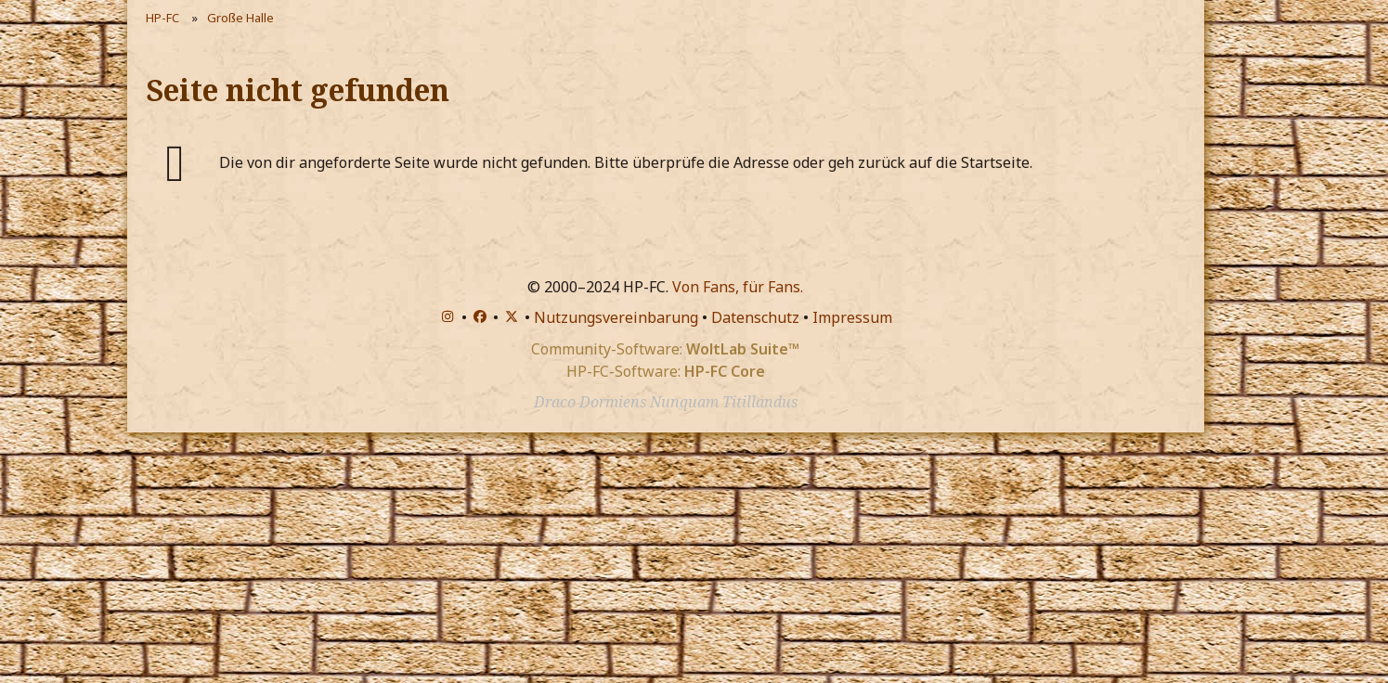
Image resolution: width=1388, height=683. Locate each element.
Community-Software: (665, 349)
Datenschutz (755, 317)
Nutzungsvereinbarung (616, 317)
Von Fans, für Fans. (737, 287)
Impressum (852, 317)
